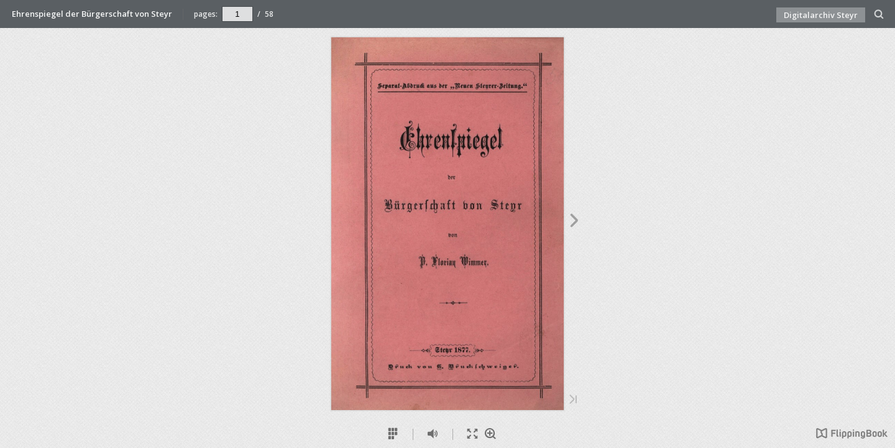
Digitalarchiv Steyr (821, 15)
